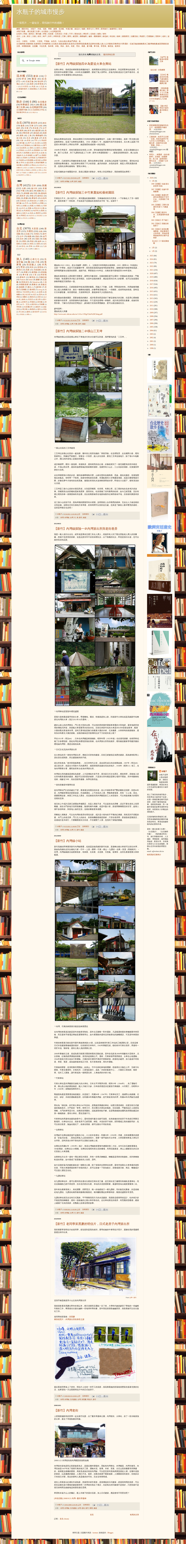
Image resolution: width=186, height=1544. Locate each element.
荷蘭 (29, 208)
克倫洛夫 (19, 155)
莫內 (67, 46)
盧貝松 (39, 287)
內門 (20, 249)
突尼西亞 (40, 215)
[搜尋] (33, 60)
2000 (152, 345)
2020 (152, 273)
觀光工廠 (146, 44)
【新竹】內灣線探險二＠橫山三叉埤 (78, 331)
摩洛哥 (86, 34)
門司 (36, 140)
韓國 (38, 206)
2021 (152, 270)
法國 (24, 188)
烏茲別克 (31, 215)
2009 (152, 313)
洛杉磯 (18, 165)
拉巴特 (44, 172)
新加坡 (38, 160)
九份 (60, 41)
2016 (152, 288)
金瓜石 (53, 41)
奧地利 (43, 193)
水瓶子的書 (20, 31)
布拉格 (112, 36)
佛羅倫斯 (83, 36)
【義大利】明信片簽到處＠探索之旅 (164, 109)
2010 (152, 309)
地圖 (83, 29)
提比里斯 (30, 163)
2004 (152, 330)
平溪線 (46, 41)
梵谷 (78, 46)
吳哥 (50, 36)
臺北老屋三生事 (33, 31)
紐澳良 (26, 165)
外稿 (39, 29)
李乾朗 (18, 307)
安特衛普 (38, 167)
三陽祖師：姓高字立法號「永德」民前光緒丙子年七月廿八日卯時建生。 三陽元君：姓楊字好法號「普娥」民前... (159, 141)
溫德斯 (21, 287)
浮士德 (21, 312)
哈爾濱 (31, 172)
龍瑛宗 (117, 46)
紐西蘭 (31, 218)
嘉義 (24, 244)
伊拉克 (25, 218)
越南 (18, 213)
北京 (18, 36)
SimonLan (36, 282)
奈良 (39, 36)
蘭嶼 (36, 249)
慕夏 (83, 46)
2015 (152, 291)
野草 (97, 29)
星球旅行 (104, 29)
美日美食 (43, 89)
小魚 (37, 262)
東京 (29, 36)
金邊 (42, 153)
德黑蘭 (26, 153)
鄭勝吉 (35, 284)
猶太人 (30, 287)
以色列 (19, 34)
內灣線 (66, 181)
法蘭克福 (134, 36)
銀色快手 (36, 312)
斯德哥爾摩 (40, 163)
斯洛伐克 (78, 34)
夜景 (32, 84)
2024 (152, 259)
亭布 (22, 163)
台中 (45, 128)
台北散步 (54, 44)
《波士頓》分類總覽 (157, 70)
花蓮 (37, 239)
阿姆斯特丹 (42, 158)
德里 (38, 148)
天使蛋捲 (37, 270)
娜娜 (38, 280)
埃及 (31, 213)
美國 (44, 185)
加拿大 (24, 213)
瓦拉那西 (22, 148)
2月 (153, 248)
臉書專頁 (113, 29)
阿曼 (25, 34)
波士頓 (19, 138)
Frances (22, 280)
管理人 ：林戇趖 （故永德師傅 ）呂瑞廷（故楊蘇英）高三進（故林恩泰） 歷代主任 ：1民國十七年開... (159, 159)
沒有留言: (86, 178)
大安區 (39, 41)
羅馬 (69, 36)
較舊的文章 (134, 1515)
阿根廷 (23, 215)
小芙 (35, 275)
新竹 (75, 181)
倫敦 (90, 36)
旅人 (103, 44)
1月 (153, 251)
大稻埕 (24, 41)
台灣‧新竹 (132, 1297)
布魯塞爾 (29, 160)
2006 (152, 323)
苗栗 (38, 244)
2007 (152, 320)
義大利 (34, 188)
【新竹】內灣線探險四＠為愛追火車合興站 (82, 63)
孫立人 (34, 292)
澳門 (44, 145)
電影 (126, 44)
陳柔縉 (32, 309)
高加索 (50, 34)
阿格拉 (21, 150)
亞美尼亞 (58, 34)
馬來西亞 (27, 211)
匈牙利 (35, 211)
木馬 (44, 264)
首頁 (120, 29)
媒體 (55, 29)
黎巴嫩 (38, 34)
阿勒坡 (32, 158)
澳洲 (42, 211)
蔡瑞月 (22, 277)
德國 (39, 191)
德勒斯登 (125, 36)
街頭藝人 (97, 44)
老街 (72, 44)
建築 (35, 76)
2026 (152, 178)
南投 (31, 244)
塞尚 (39, 309)
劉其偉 (34, 304)
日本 (34, 185)
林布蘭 (39, 302)
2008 (152, 316)
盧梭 (28, 312)
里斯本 (158, 36)
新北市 (34, 123)
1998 (152, 348)
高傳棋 (24, 290)
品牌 (92, 44)
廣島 (22, 135)
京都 (34, 36)
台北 (18, 41)
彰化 (23, 246)
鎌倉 (37, 138)
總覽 (18, 29)
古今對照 (24, 86)
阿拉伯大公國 (39, 208)
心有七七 (34, 259)
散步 (19, 101)
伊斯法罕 (42, 165)
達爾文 (24, 297)
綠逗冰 (77, 29)
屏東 (24, 241)
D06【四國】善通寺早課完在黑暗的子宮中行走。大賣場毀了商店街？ (160, 198)
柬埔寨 (27, 193)
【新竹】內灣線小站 (67, 840)
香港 (29, 140)
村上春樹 (22, 299)
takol (44, 297)
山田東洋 (24, 302)
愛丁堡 (37, 172)
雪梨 (27, 175)
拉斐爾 (35, 46)
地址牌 (40, 81)
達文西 (38, 299)
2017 (152, 284)
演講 (44, 29)
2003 (152, 334)
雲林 (31, 148)
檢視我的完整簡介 (154, 855)
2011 (152, 306)
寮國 (41, 203)
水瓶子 (33, 29)
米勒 (57, 46)
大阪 (21, 140)
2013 (152, 298)
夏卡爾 (89, 46)
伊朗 (44, 34)
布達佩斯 (29, 155)
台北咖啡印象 (21, 110)
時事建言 (24, 104)
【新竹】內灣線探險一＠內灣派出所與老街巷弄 (85, 528)
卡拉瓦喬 (42, 46)
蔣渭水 (19, 270)
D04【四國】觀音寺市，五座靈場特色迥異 (160, 215)
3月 (153, 181)
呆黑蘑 (72, 1317)
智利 (104, 34)
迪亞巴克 (35, 153)
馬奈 (62, 46)
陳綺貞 (32, 297)
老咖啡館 (29, 44)
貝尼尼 (30, 299)
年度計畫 (69, 29)
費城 (44, 148)
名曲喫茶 (37, 44)
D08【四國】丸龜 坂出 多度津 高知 (160, 185)
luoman (95, 1533)
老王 (34, 294)
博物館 (152, 44)
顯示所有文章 (109, 54)
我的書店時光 (21, 112)
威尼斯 (75, 36)
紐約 (164, 36)
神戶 (44, 36)
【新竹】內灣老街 (66, 1410)
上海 (23, 36)
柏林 (118, 36)
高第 (39, 297)
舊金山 (34, 165)
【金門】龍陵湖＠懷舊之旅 (164, 59)
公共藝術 (109, 44)
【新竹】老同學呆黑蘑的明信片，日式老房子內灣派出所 (91, 1223)
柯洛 (45, 309)
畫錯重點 (33, 89)
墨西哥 (38, 213)
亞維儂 (21, 160)
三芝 (25, 249)
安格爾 (41, 304)
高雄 (37, 236)
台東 (67, 41)
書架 (34, 79)
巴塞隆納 (150, 36)
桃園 (29, 236)
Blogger (110, 1533)
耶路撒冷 (37, 150)
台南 (64, 41)
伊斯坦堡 (56, 36)
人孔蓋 (41, 86)
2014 (152, 295)
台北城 (27, 234)
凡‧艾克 (25, 304)
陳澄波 (110, 46)
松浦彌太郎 (28, 307)
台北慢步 (44, 31)
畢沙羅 (24, 309)
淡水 (21, 239)
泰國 (24, 206)
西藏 (31, 206)
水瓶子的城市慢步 (40, 11)
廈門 (37, 155)
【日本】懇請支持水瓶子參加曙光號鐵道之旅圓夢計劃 (164, 79)
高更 (72, 46)
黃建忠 (44, 284)
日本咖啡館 (46, 44)
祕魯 (99, 34)
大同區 (32, 41)
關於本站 (25, 29)
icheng (40, 290)
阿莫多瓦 (25, 282)
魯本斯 (50, 46)
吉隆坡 (31, 167)
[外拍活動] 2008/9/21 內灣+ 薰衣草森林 (70, 1498)
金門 (71, 41)
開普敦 (34, 170)
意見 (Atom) (64, 1519)
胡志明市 (21, 175)
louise (31, 280)
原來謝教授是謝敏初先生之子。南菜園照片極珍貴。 (159, 127)
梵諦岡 (34, 203)
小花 (44, 282)
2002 (152, 338)
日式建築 (73, 1399)
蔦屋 (33, 86)
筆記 (18, 84)
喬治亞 (18, 211)
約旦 (29, 150)
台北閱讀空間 (55, 31)
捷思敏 (34, 272)
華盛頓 (28, 170)
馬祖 (75, 41)
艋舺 (39, 241)
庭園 (64, 44)
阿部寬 (43, 275)
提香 (40, 292)
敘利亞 (31, 34)
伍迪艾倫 (133, 44)
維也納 (105, 36)
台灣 (71, 181)
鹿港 (38, 246)
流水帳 (61, 29)
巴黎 (64, 36)
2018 (152, 281)
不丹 (71, 34)
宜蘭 (18, 234)
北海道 (93, 34)
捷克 (31, 191)
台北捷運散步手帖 (37, 110)
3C (25, 84)
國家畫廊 (97, 36)
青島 (40, 170)
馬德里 (142, 36)
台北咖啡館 (20, 44)
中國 (22, 191)
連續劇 (139, 44)
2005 (152, 327)
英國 (44, 188)
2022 (152, 266)
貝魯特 (25, 158)
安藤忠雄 (43, 277)
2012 (152, 302)
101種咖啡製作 (21, 89)
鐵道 (61, 44)
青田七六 (90, 29)
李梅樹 (32, 302)
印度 (65, 34)
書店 (88, 44)
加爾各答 (19, 167)
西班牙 (22, 196)
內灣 (62, 181)
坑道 (68, 44)
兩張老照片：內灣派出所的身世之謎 (69, 1319)
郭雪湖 (103, 46)
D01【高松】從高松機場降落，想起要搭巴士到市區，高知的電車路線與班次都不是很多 (160, 233)
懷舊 (80, 44)
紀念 (44, 79)
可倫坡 (24, 172)
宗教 (114, 44)
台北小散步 (32, 112)
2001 (152, 341)
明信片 (119, 44)
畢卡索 (96, 46)
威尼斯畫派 (162, 44)
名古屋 (37, 143)
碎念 (24, 79)
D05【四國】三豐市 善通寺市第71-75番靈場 (160, 207)
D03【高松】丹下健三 (159, 220)
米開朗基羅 (26, 46)
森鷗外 (37, 307)
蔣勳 (28, 314)
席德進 (22, 314)
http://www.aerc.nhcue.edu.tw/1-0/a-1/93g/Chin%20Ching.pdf (78, 314)
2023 (152, 263)
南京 (25, 167)
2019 (152, 277)
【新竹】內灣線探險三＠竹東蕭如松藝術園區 (84, 192)
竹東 (75, 324)
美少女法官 (26, 294)
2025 (152, 256)
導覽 (50, 29)
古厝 (76, 44)
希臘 (26, 198)
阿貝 (32, 267)
